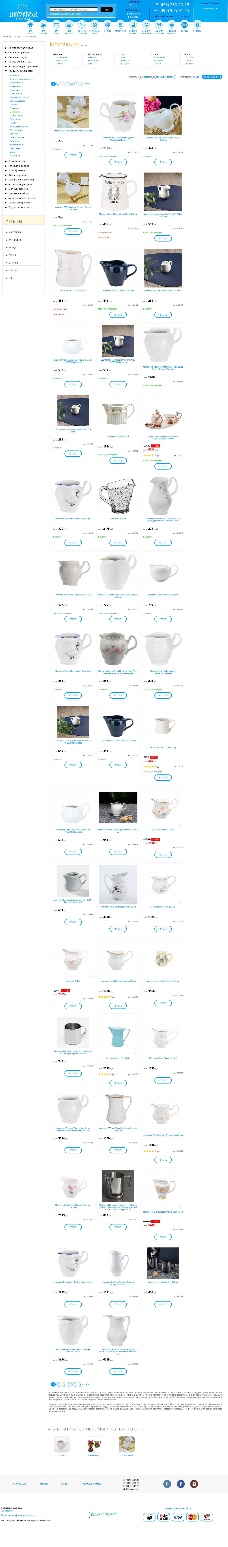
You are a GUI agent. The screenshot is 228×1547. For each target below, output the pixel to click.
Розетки (14, 133)
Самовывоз (133, 10)
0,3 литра (190, 57)
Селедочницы (17, 137)
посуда (108, 30)
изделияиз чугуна (172, 31)
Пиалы (13, 122)
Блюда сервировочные (21, 79)
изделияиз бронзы (159, 31)
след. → (88, 83)
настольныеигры (95, 31)
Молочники (15, 111)
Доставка (133, 2)
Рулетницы (15, 119)
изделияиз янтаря (146, 31)
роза (123, 57)
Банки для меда (17, 100)
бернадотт (125, 60)
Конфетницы (16, 82)
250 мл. (189, 60)
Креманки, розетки (19, 97)
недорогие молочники (70, 14)
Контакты (183, 16)
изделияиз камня (133, 31)
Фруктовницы (17, 144)
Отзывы (44, 1496)
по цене (197, 77)
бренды (185, 30)
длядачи (56, 31)
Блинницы (15, 75)
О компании (19, 1496)
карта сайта (7, 1522)
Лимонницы (16, 93)
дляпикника (69, 31)
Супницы (14, 141)
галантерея (120, 30)
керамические (62, 57)
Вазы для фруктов (19, 126)
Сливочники (16, 115)
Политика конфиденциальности (18, 1527)
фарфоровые (61, 60)
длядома (31, 31)
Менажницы (16, 86)
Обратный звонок (163, 16)
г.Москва (133, 5)
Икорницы (15, 89)
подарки (197, 30)
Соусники (14, 108)
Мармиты (14, 104)
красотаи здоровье (82, 31)
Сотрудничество (92, 1496)
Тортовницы (16, 130)
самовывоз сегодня (165, 77)
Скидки (64, 1496)
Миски (13, 151)
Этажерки (15, 155)
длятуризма (43, 31)
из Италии (158, 60)
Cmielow (92, 57)
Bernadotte (93, 60)
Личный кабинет (210, 3)
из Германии (159, 57)
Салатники (15, 148)
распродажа (146, 77)
